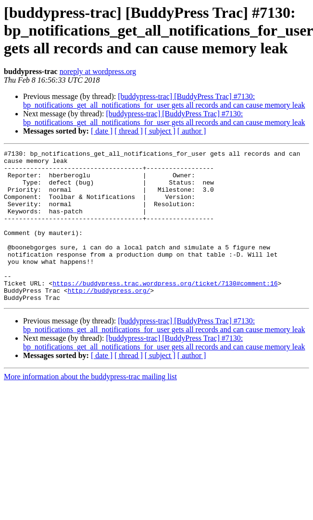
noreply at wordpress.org (98, 71)
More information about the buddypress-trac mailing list (90, 407)
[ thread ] (128, 131)
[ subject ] (160, 131)
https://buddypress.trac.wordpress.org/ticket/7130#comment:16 (164, 310)
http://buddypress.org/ (109, 319)
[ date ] (102, 131)
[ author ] (191, 131)
